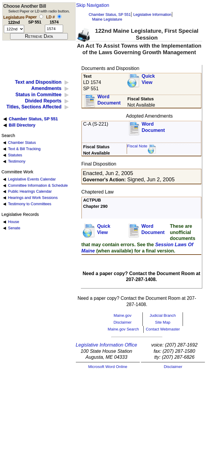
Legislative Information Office (106, 344)
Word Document (108, 99)
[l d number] (54, 29)
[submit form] (39, 36)
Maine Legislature (107, 19)
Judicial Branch (163, 315)
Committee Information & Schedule (38, 185)
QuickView (148, 79)
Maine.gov (122, 315)
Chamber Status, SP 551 (110, 14)
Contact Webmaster (163, 329)
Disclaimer (123, 322)
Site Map (162, 322)
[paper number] (34, 29)
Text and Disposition (38, 82)
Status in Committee (38, 94)
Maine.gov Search (123, 329)
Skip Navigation (92, 5)
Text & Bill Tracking (24, 148)
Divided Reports (43, 100)
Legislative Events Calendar (32, 179)
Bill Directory (22, 125)
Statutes (15, 155)
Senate (14, 228)
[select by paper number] (41, 16)
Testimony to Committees (29, 204)
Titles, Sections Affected (33, 106)
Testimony (16, 161)
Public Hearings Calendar (30, 191)
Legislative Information (152, 14)
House (13, 221)
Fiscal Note (137, 146)
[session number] (14, 29)
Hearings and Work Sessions (33, 197)
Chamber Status (22, 142)
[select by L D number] (59, 16)
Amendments (46, 88)
